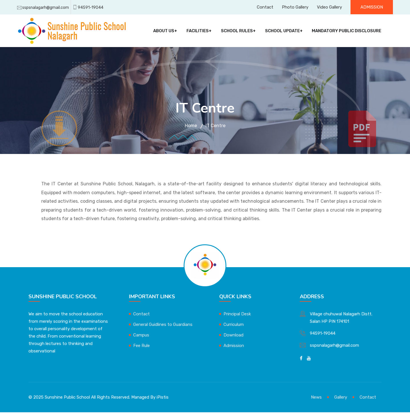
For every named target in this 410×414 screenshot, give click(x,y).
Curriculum (234, 326)
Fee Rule (141, 347)
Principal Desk (237, 315)
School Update (282, 31)
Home (191, 127)
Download (233, 336)
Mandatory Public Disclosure (346, 31)
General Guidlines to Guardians (162, 326)
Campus (141, 336)
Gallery (340, 398)
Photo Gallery (295, 7)
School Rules (236, 31)
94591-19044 (90, 7)
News (316, 398)
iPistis (163, 398)
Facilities (197, 31)
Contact (265, 7)
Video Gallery (329, 7)
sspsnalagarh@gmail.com (45, 7)
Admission (371, 7)
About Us (163, 31)
